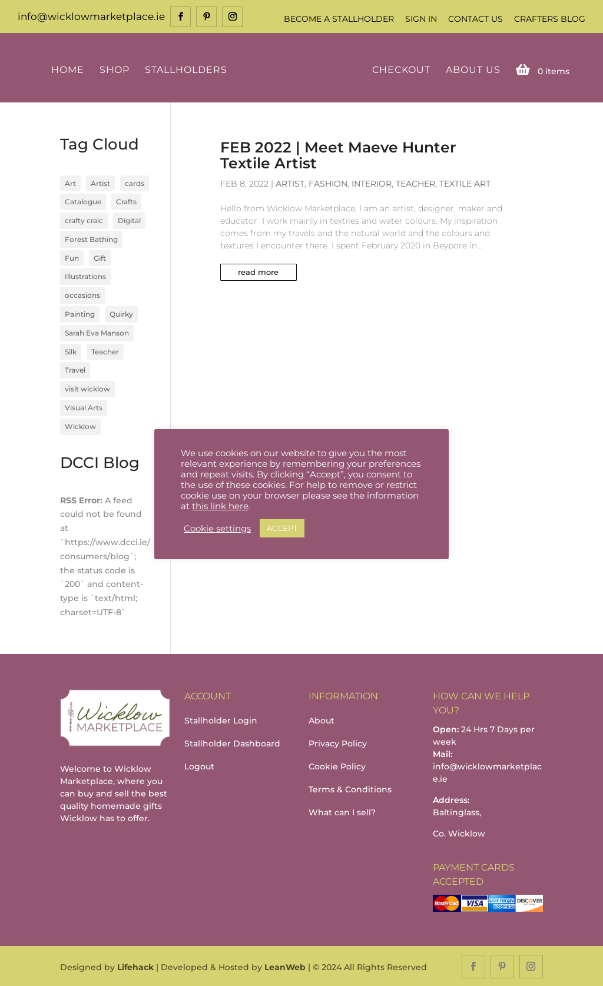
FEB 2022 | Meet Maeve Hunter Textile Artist (338, 154)
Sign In (421, 19)
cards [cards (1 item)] (134, 182)
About (321, 719)
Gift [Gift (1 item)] (100, 257)
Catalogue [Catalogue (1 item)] (83, 201)
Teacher (415, 182)
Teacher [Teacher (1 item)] (105, 350)
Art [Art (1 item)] (70, 182)
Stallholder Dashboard (232, 742)
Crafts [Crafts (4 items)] (126, 201)
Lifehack (135, 966)
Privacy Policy (338, 742)
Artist (290, 182)
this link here (220, 506)
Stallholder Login (220, 719)
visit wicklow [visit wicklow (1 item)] (87, 388)
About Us (470, 69)
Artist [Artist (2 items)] (100, 182)
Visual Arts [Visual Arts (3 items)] (83, 406)
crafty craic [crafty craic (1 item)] (84, 219)
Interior (372, 182)
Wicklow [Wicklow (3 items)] (80, 425)
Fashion (328, 182)
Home (69, 69)
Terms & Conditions (350, 788)
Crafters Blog (549, 19)
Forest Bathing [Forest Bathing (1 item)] (91, 238)
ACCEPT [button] (282, 528)
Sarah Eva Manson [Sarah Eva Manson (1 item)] (97, 331)
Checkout (399, 69)
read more (258, 270)
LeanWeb (285, 966)
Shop (116, 69)
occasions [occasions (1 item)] (82, 294)
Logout (199, 765)
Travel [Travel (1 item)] (75, 369)
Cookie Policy (337, 765)
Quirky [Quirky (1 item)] (121, 312)
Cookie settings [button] (217, 528)
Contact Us (475, 19)
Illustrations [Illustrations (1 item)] (85, 275)
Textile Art (465, 182)
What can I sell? (342, 811)
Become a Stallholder (339, 19)
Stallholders (188, 69)
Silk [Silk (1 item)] (71, 350)
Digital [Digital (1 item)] (129, 219)
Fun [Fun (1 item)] (72, 257)
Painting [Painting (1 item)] (80, 312)
